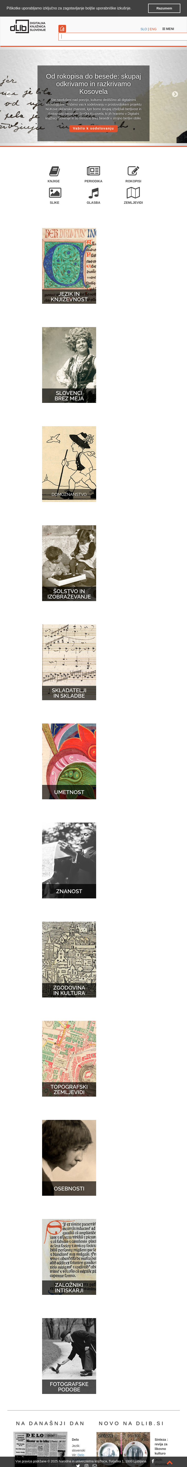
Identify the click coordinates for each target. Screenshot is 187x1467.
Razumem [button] (164, 8)
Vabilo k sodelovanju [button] (93, 128)
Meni (168, 29)
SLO (144, 29)
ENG (153, 29)
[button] (133, 8)
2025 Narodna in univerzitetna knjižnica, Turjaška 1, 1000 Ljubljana (98, 1461)
